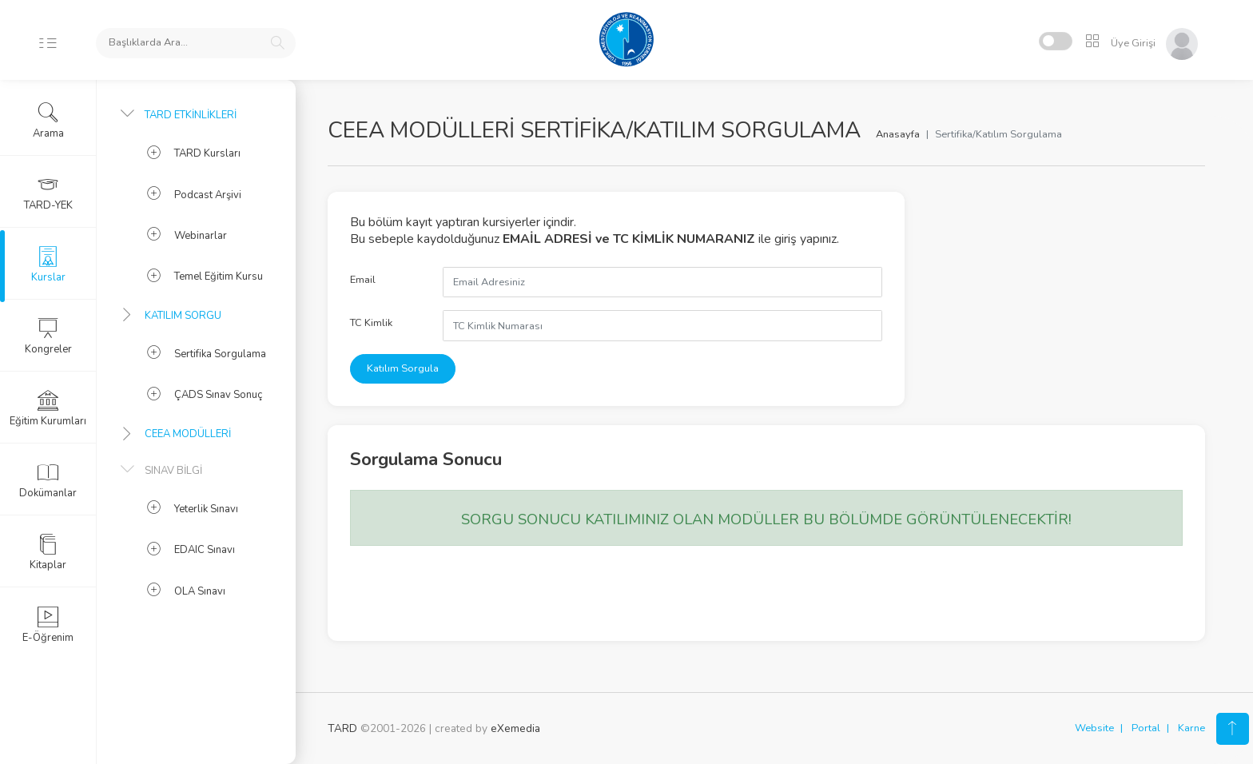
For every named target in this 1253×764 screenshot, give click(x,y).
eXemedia (515, 728)
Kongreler (48, 336)
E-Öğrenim (48, 625)
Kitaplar (48, 552)
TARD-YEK (48, 193)
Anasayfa (898, 134)
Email (363, 280)
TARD (342, 728)
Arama (48, 121)
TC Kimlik (371, 323)
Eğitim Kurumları (48, 408)
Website (1094, 728)
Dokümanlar (48, 480)
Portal (1146, 728)
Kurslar (48, 265)
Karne (1191, 728)
